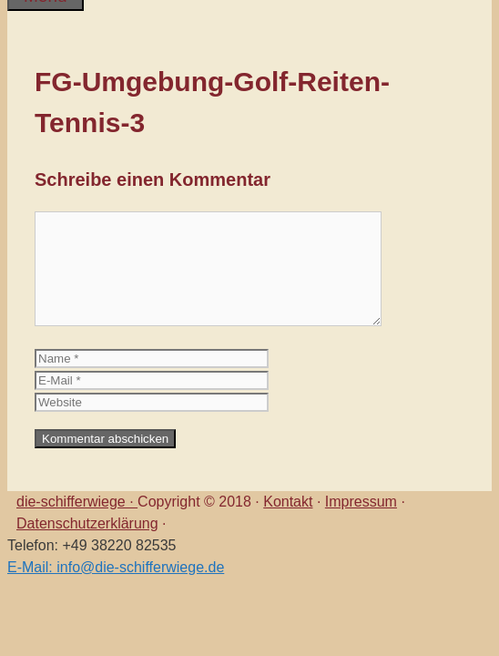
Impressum (361, 501)
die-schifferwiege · (76, 501)
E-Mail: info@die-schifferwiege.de (115, 567)
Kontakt (287, 501)
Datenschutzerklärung (87, 523)
